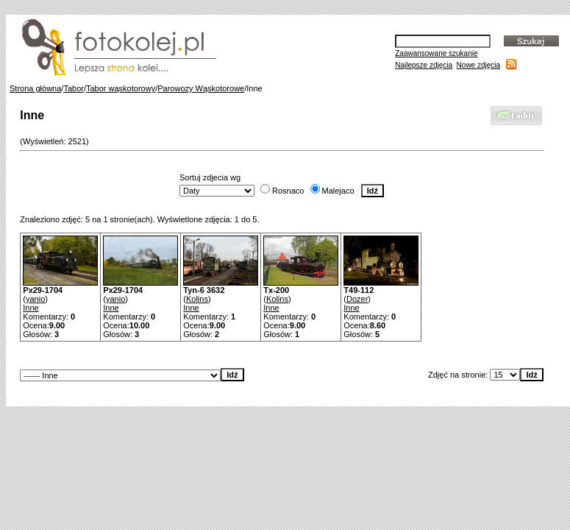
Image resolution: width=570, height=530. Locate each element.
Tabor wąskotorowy (120, 88)
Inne (30, 307)
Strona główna (35, 88)
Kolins (197, 298)
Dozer (357, 298)
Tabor (73, 88)
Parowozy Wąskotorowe (200, 88)
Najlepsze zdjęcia (423, 65)
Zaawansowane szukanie (436, 53)
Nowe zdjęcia (478, 65)
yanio (35, 298)
